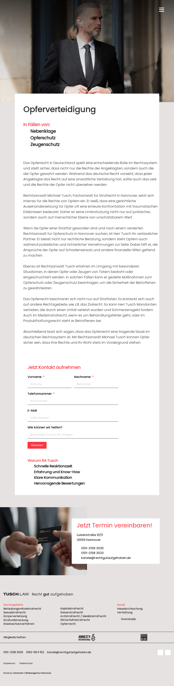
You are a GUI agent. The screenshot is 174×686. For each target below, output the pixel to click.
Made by (27, 673)
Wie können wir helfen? (45, 427)
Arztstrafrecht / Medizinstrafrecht (83, 616)
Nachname (82, 377)
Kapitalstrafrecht (72, 608)
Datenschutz (26, 663)
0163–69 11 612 (35, 652)
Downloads (128, 619)
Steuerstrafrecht (71, 612)
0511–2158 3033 (92, 553)
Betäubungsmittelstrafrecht (22, 609)
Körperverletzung (15, 616)
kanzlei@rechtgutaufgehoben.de (106, 558)
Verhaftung (124, 612)
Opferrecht (68, 624)
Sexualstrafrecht (14, 612)
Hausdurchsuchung (130, 609)
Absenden (37, 445)
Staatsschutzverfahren (18, 624)
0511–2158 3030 (92, 548)
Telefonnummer (40, 393)
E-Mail (32, 410)
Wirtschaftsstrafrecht (75, 620)
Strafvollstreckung (15, 620)
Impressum (9, 663)
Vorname (35, 377)
